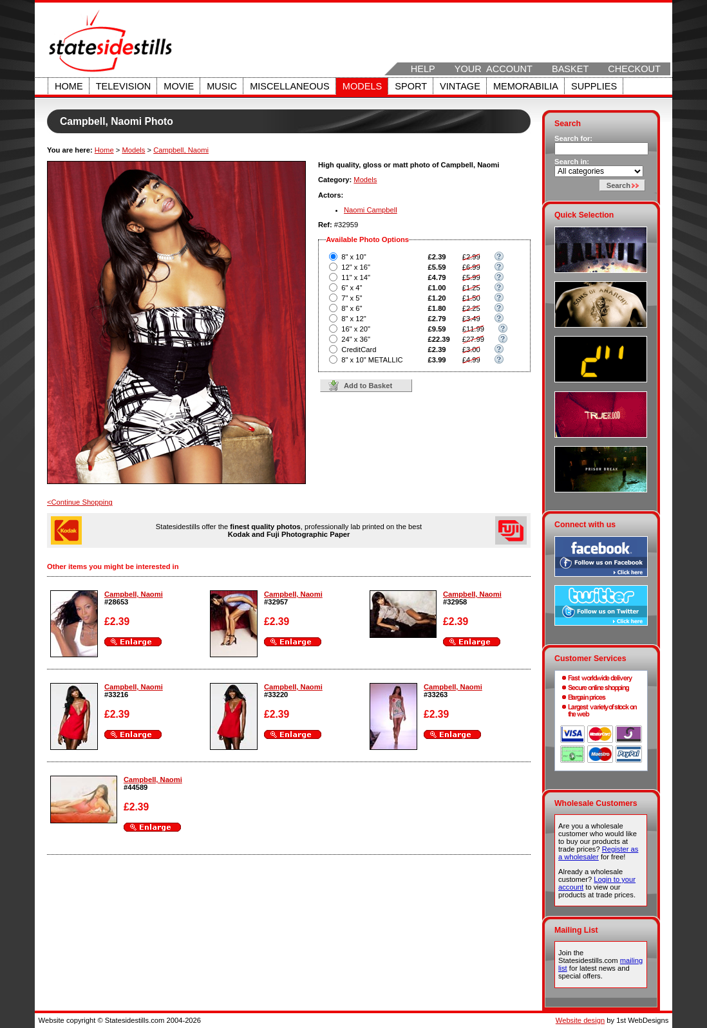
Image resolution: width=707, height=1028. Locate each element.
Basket (570, 69)
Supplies (594, 86)
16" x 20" (355, 329)
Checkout (634, 69)
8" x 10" (353, 257)
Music (222, 86)
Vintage (460, 86)
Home (69, 86)
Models (362, 86)
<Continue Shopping (80, 502)
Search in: (571, 161)
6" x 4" (351, 288)
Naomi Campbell (370, 210)
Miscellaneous (290, 86)
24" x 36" (355, 339)
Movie (179, 86)
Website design (580, 1020)
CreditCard (358, 349)
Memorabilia (525, 86)
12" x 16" (355, 267)
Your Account (494, 69)
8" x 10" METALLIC (371, 360)
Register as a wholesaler (598, 853)
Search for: (573, 138)
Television (123, 86)
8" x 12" (353, 318)
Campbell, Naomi (181, 150)
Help (423, 69)
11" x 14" (355, 277)
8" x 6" (351, 308)
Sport (411, 86)
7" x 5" (351, 298)
